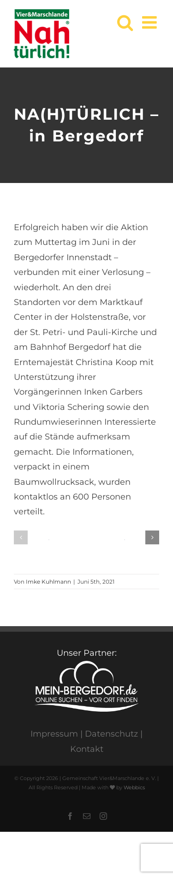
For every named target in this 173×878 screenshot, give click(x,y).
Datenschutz (111, 734)
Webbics (134, 787)
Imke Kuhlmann (48, 581)
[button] (21, 537)
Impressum (54, 734)
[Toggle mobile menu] (150, 22)
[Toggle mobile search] (125, 22)
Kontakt (86, 749)
